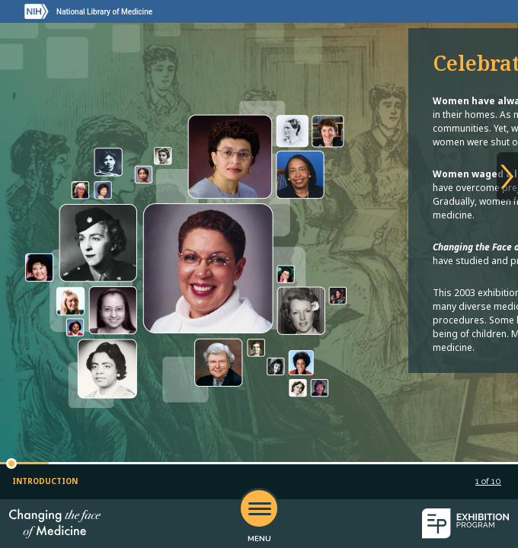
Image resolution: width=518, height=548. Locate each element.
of (488, 481)
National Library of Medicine (104, 12)
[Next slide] (507, 176)
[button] (11, 463)
